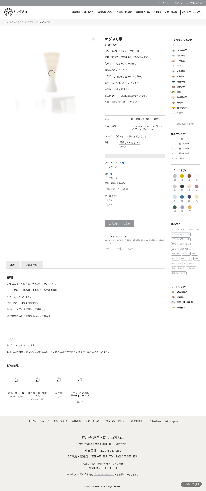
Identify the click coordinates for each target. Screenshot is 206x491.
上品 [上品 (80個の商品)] (190, 258)
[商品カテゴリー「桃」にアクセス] (189, 188)
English (195, 484)
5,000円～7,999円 (113, 240)
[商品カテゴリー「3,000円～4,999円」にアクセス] (185, 143)
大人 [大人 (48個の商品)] (185, 263)
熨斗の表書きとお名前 (115, 183)
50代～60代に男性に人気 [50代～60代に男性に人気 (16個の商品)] (181, 249)
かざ (36, 22)
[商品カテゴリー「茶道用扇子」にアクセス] (185, 97)
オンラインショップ (38, 421)
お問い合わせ (92, 421)
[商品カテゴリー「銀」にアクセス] (175, 177)
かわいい (108, 249)
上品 (123, 249)
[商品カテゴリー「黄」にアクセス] (197, 198)
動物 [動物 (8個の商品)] (173, 263)
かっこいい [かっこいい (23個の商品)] (176, 254)
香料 (107, 142)
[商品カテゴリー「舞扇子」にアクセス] (185, 102)
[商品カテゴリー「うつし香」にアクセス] (185, 60)
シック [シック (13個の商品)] (194, 254)
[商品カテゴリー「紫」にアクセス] (182, 208)
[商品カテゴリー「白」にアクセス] (197, 177)
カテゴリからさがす (23, 22)
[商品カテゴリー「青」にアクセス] (182, 198)
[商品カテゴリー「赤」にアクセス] (197, 188)
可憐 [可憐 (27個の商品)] (179, 263)
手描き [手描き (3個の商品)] (191, 263)
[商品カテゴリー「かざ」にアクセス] (185, 66)
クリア (123, 147)
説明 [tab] (12, 264)
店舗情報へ (121, 444)
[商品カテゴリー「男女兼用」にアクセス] (185, 55)
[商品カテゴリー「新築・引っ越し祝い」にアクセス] (185, 302)
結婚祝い (153, 240)
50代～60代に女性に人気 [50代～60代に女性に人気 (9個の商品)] (181, 244)
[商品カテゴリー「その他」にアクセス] (185, 113)
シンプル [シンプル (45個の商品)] (175, 258)
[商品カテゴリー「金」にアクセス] (182, 177)
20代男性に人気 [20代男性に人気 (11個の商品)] (193, 229)
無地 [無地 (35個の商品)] (173, 268)
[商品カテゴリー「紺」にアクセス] (189, 198)
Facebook (155, 421)
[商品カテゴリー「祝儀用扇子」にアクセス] (185, 107)
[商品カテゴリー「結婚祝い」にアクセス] (185, 297)
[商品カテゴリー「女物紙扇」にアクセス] (185, 71)
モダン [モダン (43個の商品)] (183, 258)
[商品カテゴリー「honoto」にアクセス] (185, 45)
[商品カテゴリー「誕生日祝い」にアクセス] (185, 291)
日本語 (186, 484)
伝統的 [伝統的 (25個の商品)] (196, 258)
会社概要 (76, 421)
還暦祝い (114, 243)
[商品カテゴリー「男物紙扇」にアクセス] (185, 81)
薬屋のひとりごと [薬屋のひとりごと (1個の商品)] (179, 273)
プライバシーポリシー (115, 421)
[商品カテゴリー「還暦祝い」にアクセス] (185, 307)
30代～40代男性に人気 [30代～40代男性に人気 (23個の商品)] (181, 239)
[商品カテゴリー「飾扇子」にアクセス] (185, 92)
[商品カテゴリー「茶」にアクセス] (189, 177)
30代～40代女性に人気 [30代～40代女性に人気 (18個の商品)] (181, 234)
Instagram (172, 421)
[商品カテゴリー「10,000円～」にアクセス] (185, 158)
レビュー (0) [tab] (32, 264)
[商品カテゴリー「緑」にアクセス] (175, 208)
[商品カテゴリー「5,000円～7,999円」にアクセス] (185, 148)
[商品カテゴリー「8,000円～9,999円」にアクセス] (185, 153)
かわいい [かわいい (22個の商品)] (186, 254)
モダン (117, 249)
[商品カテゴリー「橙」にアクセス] (190, 208)
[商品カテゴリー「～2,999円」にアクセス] (185, 138)
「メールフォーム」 (104, 474)
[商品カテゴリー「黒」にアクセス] (182, 188)
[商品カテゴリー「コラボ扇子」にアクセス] (185, 50)
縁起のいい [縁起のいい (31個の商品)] (191, 268)
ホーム (9, 22)
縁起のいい (132, 249)
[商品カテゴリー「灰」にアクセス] (175, 188)
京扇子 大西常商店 (15, 12)
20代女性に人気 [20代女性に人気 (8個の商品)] (178, 229)
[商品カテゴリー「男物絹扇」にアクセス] (185, 87)
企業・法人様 (60, 421)
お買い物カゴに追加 (119, 223)
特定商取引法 (138, 421)
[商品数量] (111, 215)
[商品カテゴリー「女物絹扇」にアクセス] (185, 76)
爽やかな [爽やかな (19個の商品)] (181, 268)
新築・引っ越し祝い (136, 240)
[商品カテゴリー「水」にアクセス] (175, 198)
